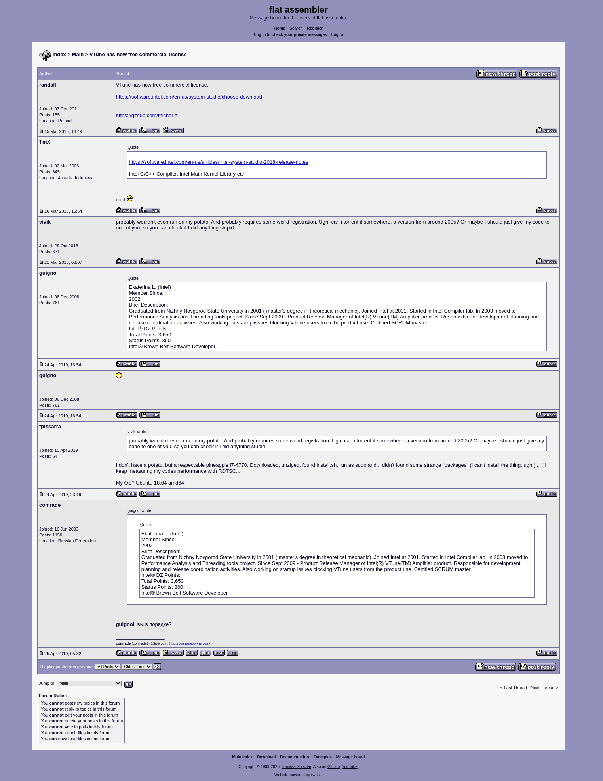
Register (315, 28)
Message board (350, 757)
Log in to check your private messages (290, 34)
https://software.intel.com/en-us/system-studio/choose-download (189, 97)
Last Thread (515, 687)
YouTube (349, 766)
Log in (337, 34)
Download (266, 757)
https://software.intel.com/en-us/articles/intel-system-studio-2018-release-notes (218, 162)
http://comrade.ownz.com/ (189, 643)
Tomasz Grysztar (296, 766)
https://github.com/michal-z (146, 115)
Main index (242, 757)
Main (78, 54)
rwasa (316, 775)
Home (279, 28)
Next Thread (543, 687)
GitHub (333, 766)
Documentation (294, 757)
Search (295, 28)
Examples (322, 757)
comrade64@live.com (150, 643)
